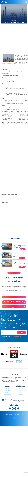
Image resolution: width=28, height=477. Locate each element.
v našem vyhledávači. (12, 63)
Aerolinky (20, 388)
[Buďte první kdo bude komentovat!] (13, 196)
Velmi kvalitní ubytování (7, 71)
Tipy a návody (20, 394)
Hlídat (21, 332)
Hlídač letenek (7, 390)
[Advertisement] (11, 37)
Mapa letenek (7, 392)
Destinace (21, 392)
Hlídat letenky (14, 297)
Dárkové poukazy (7, 394)
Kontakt (14, 419)
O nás (14, 417)
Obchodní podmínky (14, 420)
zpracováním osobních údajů (17, 336)
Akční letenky (7, 388)
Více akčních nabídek (14, 272)
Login (2, 189)
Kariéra (14, 415)
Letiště (20, 390)
